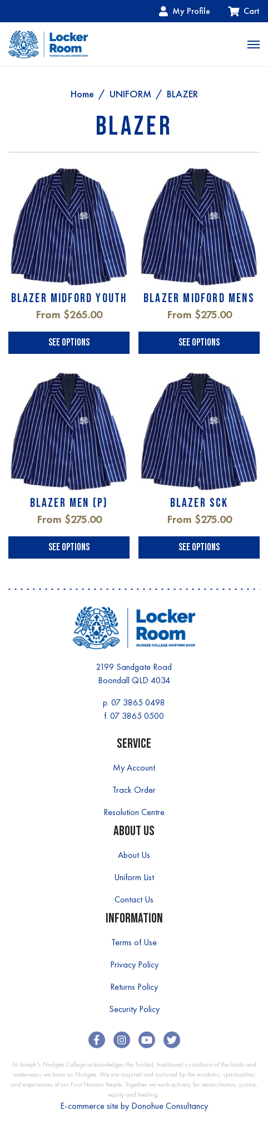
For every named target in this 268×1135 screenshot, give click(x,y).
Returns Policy (134, 986)
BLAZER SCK (199, 503)
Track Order (134, 789)
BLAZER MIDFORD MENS (199, 298)
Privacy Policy (134, 964)
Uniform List (134, 877)
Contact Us (134, 899)
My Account (134, 767)
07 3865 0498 (138, 702)
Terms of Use (134, 942)
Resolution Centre (134, 812)
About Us (134, 855)
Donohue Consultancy (169, 1106)
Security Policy (134, 1009)
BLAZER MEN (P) (69, 503)
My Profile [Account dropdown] (184, 11)
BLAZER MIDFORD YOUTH (69, 298)
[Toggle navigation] (253, 44)
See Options (69, 342)
